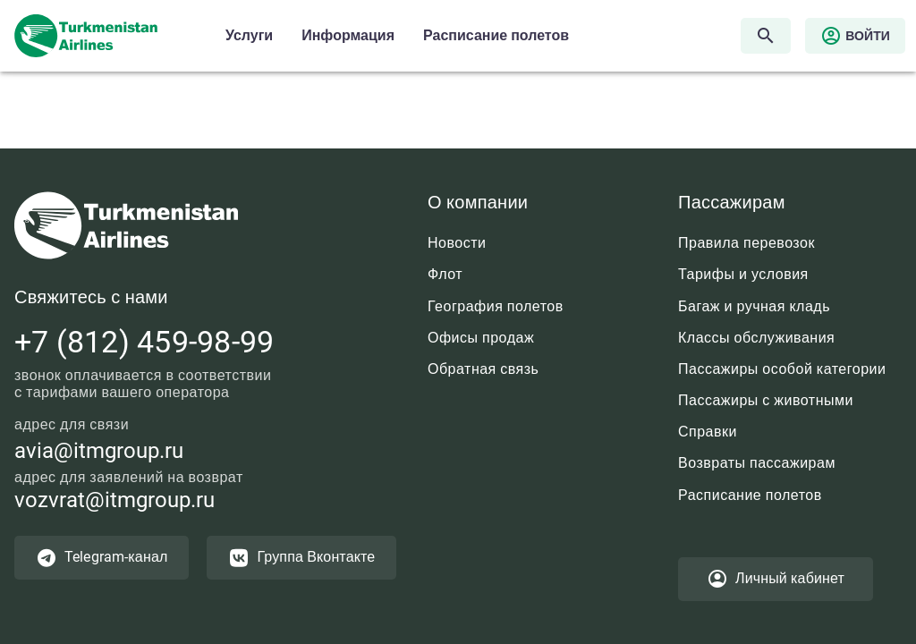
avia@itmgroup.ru (98, 450)
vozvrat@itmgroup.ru (114, 500)
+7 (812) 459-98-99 (144, 342)
